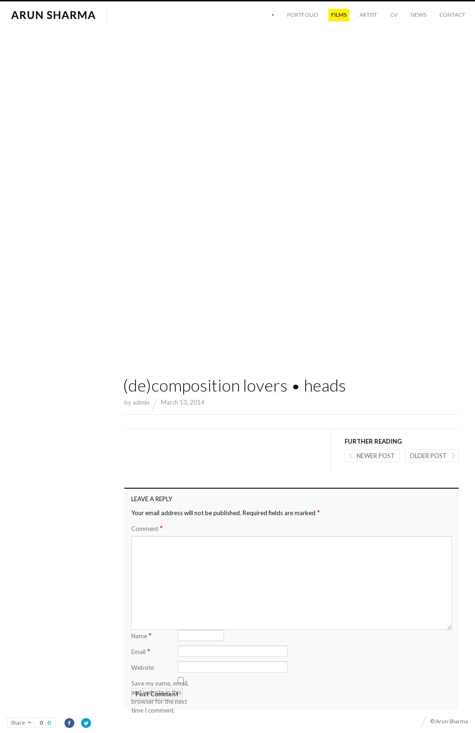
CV (394, 14)
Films (339, 14)
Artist (368, 14)
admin (141, 402)
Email (140, 651)
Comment (147, 528)
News (418, 14)
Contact (452, 14)
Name (141, 635)
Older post (428, 455)
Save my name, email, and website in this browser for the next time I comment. (160, 697)
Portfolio (302, 14)
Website (142, 667)
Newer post (376, 455)
